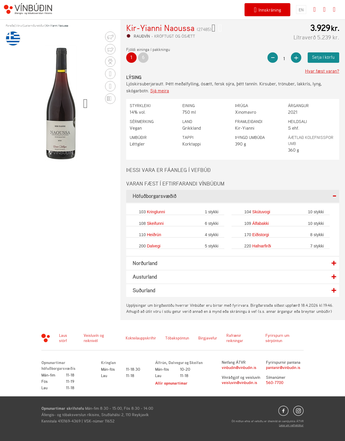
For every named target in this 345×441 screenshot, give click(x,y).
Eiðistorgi (260, 234)
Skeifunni (155, 223)
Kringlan (108, 362)
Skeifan (196, 362)
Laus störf (63, 338)
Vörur (19, 25)
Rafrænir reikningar (234, 338)
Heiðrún (154, 234)
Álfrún (160, 362)
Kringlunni (156, 212)
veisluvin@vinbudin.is (239, 382)
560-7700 (274, 382)
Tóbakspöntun (177, 337)
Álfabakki (260, 223)
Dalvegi (153, 246)
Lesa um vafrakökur (291, 425)
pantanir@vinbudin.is (283, 367)
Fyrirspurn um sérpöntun (277, 338)
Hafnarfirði (261, 246)
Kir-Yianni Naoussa (57, 25)
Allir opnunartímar (171, 383)
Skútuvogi (261, 212)
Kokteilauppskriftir (141, 337)
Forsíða (10, 25)
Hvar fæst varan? (322, 71)
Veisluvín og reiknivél (94, 338)
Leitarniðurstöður (34, 25)
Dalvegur (176, 362)
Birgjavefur (207, 337)
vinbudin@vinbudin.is (239, 367)
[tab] (232, 196)
